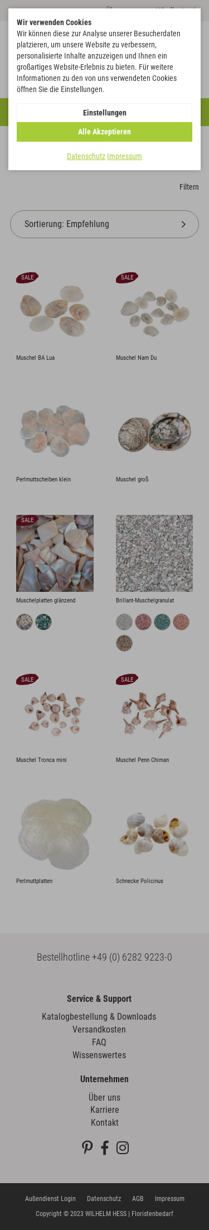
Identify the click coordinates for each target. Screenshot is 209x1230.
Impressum (124, 156)
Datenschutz (86, 156)
